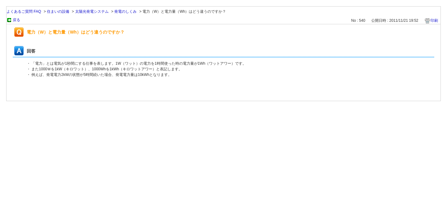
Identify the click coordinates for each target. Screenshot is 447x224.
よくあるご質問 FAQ (24, 11)
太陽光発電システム (92, 11)
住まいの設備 (58, 11)
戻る (16, 20)
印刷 (434, 20)
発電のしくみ (125, 11)
